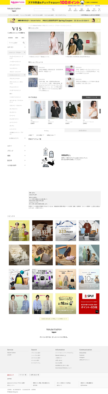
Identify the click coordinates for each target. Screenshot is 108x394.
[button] (38, 114)
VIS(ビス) (45, 25)
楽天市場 (97, 5)
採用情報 (33, 389)
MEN (16, 37)
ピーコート (12, 115)
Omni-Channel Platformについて (63, 368)
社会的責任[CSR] (26, 389)
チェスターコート (14, 119)
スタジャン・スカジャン (16, 105)
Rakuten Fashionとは (60, 355)
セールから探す (35, 360)
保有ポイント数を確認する (87, 383)
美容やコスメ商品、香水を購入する (41, 383)
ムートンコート (13, 122)
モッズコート (13, 112)
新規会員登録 (82, 352)
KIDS (23, 37)
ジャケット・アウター (15, 52)
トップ (30, 25)
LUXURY (9, 355)
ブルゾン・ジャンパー (15, 71)
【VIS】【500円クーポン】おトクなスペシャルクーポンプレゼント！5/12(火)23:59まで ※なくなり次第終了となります (87, 71)
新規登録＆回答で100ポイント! (76, 5)
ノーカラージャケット (15, 61)
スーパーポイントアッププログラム (64, 352)
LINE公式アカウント (84, 359)
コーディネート (83, 130)
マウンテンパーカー (15, 78)
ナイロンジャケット (15, 75)
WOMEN (10, 37)
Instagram (81, 357)
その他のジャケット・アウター (16, 133)
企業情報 (9, 389)
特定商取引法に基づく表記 (62, 365)
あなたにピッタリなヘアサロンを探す (16, 383)
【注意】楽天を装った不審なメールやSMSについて (54, 318)
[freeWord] (16, 43)
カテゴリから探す (35, 358)
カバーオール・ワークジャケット (16, 101)
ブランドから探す (35, 352)
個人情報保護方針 (17, 389)
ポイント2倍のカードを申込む (64, 383)
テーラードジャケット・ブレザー (16, 57)
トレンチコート (13, 68)
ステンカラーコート (15, 65)
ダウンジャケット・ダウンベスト (16, 82)
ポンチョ (12, 125)
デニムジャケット (14, 87)
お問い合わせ (58, 360)
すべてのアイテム (35, 363)
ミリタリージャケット (15, 97)
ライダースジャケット (15, 90)
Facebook (81, 355)
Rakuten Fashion (37, 25)
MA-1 (11, 93)
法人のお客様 (58, 363)
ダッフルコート (13, 109)
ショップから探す (35, 355)
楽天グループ (89, 5)
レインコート (13, 129)
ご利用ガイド (58, 358)
